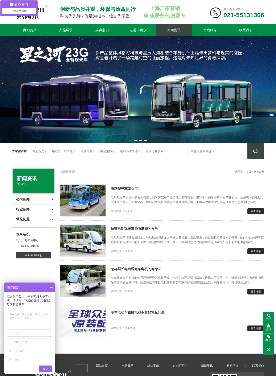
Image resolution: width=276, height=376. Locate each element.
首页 (248, 171)
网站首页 (30, 30)
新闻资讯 (174, 30)
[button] (130, 140)
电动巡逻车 (88, 151)
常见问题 (34, 219)
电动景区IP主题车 (63, 151)
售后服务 (210, 30)
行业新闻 (34, 209)
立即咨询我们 (33, 255)
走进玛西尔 (137, 30)
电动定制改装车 (156, 151)
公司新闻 (34, 199)
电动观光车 (39, 151)
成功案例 (102, 30)
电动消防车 (107, 151)
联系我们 (246, 30)
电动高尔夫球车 (130, 151)
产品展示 (66, 30)
